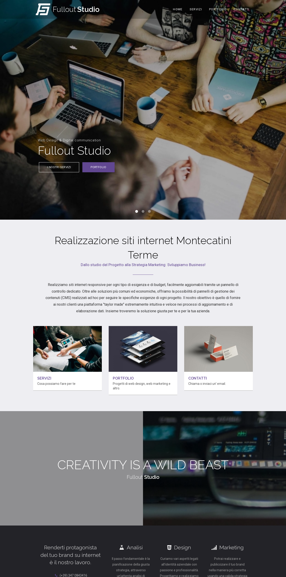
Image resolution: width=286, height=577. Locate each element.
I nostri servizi (59, 170)
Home (177, 9)
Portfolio (218, 9)
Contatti (241, 9)
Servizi (196, 9)
